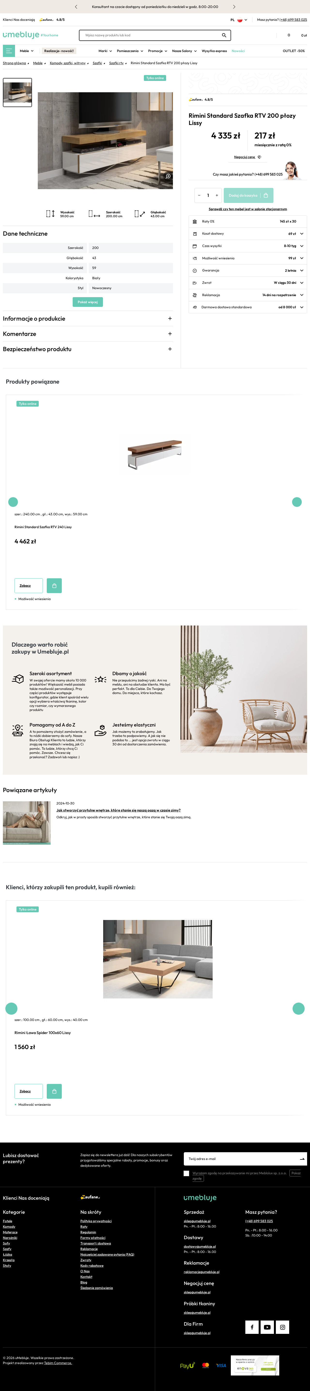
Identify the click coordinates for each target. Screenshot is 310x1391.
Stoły (7, 1265)
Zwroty (85, 1260)
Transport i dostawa (95, 1243)
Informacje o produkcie (34, 318)
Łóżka (7, 1254)
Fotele (7, 1221)
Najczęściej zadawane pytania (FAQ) (107, 1254)
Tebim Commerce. (58, 1363)
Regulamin (88, 1232)
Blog (83, 1282)
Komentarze (19, 333)
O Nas (85, 1271)
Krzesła (9, 1260)
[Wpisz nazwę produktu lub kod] (155, 35)
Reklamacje (89, 1249)
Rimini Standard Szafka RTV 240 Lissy (43, 527)
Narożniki (10, 1238)
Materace (10, 1232)
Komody (9, 1226)
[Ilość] (208, 195)
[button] (270, 35)
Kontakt (86, 1277)
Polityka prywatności (96, 1221)
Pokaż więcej (88, 302)
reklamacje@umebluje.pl (201, 1272)
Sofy (6, 1243)
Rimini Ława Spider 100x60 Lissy (43, 1032)
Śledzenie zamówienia (96, 1288)
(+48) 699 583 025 (293, 19)
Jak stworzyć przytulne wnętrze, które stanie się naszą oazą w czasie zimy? (118, 810)
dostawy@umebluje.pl (200, 1246)
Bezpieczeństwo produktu (37, 349)
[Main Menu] (9, 51)
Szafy (7, 1249)
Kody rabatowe (91, 1265)
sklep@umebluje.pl (197, 1221)
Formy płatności (92, 1238)
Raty (83, 1226)
